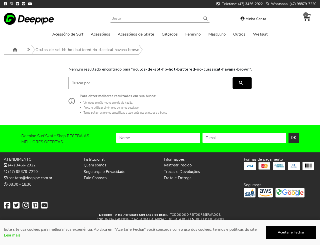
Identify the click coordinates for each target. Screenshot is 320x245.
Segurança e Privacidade (105, 171)
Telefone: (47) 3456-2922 (239, 4)
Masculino (217, 34)
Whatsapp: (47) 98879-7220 (291, 4)
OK (293, 137)
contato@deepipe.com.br (28, 177)
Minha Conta (253, 19)
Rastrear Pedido (178, 165)
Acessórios (100, 34)
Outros (239, 34)
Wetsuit (260, 34)
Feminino (193, 34)
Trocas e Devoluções (182, 171)
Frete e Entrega (178, 177)
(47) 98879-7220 (21, 171)
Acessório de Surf (67, 34)
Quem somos (95, 165)
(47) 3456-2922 (20, 165)
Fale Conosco (95, 177)
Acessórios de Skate (136, 34)
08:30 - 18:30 (18, 184)
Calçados (170, 34)
